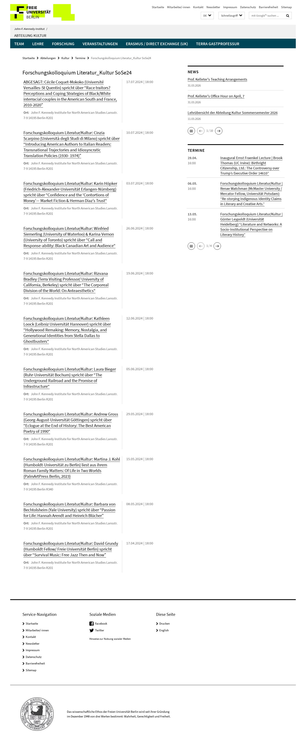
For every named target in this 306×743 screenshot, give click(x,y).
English (164, 630)
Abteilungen (48, 58)
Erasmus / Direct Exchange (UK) (157, 43)
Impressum (230, 7)
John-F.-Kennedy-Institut (30, 28)
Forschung (63, 43)
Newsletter (213, 7)
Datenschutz (248, 7)
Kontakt (198, 7)
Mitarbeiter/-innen (178, 7)
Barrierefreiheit (268, 7)
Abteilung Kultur (30, 35)
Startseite (158, 7)
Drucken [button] (164, 623)
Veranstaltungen (100, 43)
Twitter (99, 630)
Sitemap (286, 7)
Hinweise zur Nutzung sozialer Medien (110, 639)
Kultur (65, 58)
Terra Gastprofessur (217, 43)
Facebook (101, 623)
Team (19, 43)
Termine (80, 58)
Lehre (38, 43)
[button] (207, 15)
